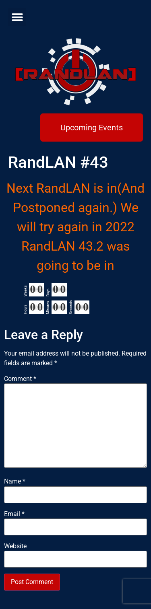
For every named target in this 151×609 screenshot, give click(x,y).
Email (14, 514)
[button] (17, 17)
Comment (20, 379)
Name (14, 481)
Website (15, 546)
